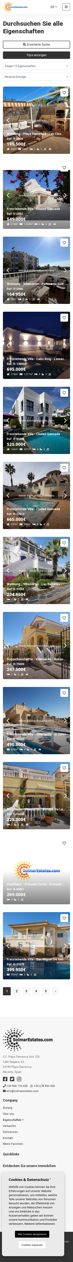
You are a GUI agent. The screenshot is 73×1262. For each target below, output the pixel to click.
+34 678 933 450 (42, 1086)
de (53, 7)
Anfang (7, 1108)
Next (65, 120)
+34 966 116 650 (15, 1086)
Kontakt (8, 1138)
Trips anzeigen (36, 55)
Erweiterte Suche (36, 44)
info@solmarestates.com (21, 1091)
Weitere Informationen (39, 1224)
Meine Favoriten (13, 1144)
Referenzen (10, 1132)
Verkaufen (9, 1126)
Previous (8, 120)
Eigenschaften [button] (13, 1120)
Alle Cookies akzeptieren (32, 1234)
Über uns (8, 1114)
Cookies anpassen (32, 1245)
